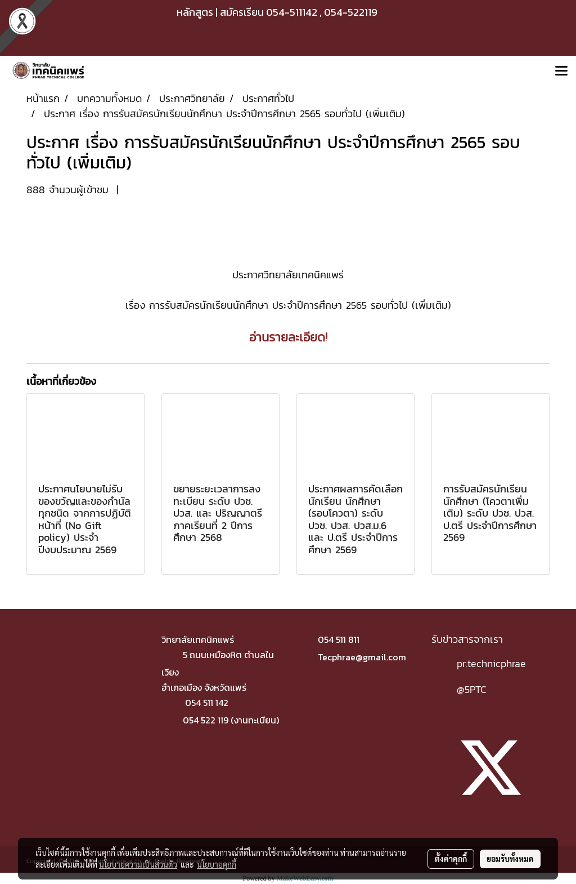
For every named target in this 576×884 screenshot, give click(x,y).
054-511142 (291, 12)
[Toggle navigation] (561, 71)
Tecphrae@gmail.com (362, 657)
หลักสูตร (195, 12)
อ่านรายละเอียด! (288, 337)
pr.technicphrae (491, 663)
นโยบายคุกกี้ (216, 864)
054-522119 (350, 12)
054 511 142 (206, 702)
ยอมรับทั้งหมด (510, 859)
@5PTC (472, 689)
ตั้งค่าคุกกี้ (451, 859)
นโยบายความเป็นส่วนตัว (138, 864)
